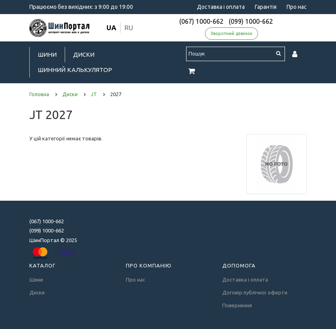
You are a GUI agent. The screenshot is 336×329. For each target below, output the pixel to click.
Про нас (297, 7)
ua (111, 27)
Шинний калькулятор (75, 69)
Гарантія (266, 7)
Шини (47, 54)
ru (129, 27)
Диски (83, 54)
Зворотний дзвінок (231, 33)
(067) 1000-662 (201, 21)
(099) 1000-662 (251, 21)
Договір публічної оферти (254, 292)
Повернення (237, 305)
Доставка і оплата (221, 7)
